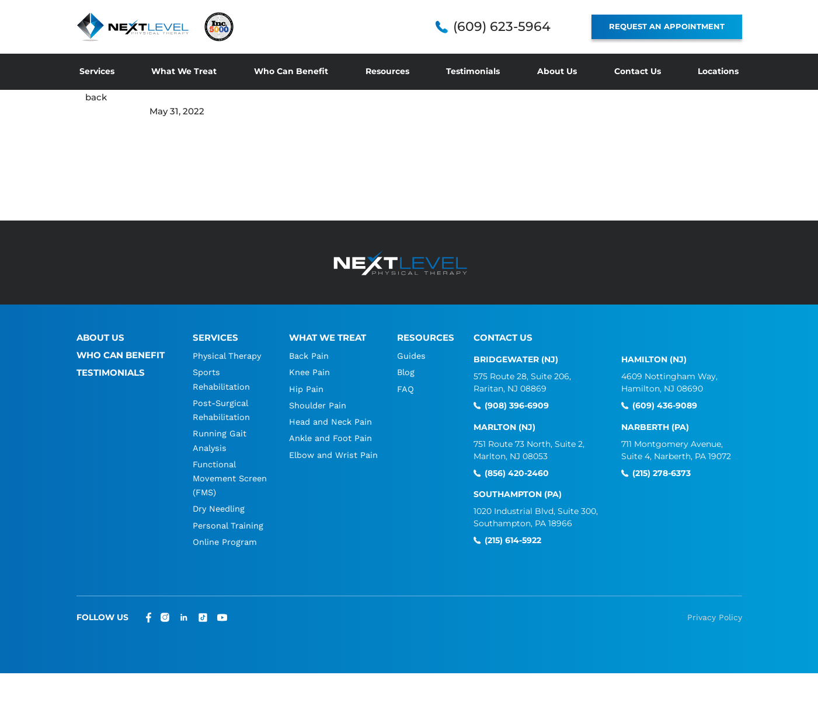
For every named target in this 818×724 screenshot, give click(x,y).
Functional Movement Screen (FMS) (220, 477)
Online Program (224, 540)
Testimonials (473, 71)
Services (96, 71)
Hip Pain (305, 388)
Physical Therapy (227, 356)
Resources (387, 71)
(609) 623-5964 (502, 27)
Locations (718, 71)
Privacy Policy (714, 615)
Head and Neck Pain (330, 421)
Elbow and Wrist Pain (333, 454)
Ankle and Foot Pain (330, 437)
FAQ (405, 388)
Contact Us (637, 71)
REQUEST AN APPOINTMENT (667, 26)
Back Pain (308, 356)
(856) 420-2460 (517, 473)
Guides (411, 356)
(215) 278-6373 (661, 473)
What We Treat (184, 71)
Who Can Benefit (291, 71)
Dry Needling (219, 507)
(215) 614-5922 (513, 540)
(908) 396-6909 (517, 406)
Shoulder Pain (317, 405)
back (96, 97)
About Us (557, 71)
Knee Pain (309, 372)
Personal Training (228, 524)
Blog (406, 372)
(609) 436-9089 (664, 406)
